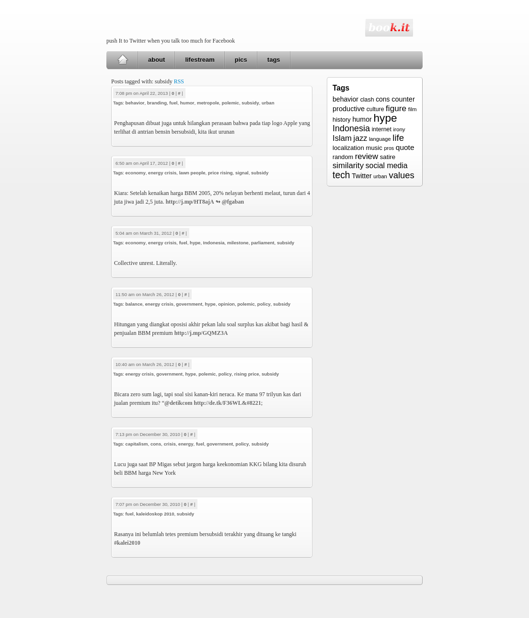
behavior (135, 102)
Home (122, 60)
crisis (170, 443)
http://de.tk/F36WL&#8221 (227, 403)
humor (187, 102)
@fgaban (233, 201)
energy (185, 443)
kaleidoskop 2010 (155, 513)
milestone (238, 242)
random (343, 157)
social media (387, 165)
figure (396, 108)
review (366, 156)
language (380, 139)
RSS (179, 81)
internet (381, 129)
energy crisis (162, 172)
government (189, 304)
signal (242, 172)
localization (348, 147)
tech (341, 175)
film (412, 109)
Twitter (361, 176)
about (156, 59)
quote (405, 147)
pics (241, 59)
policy (264, 304)
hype (195, 242)
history (342, 119)
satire (388, 156)
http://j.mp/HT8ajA (190, 201)
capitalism (137, 443)
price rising (220, 172)
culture (375, 109)
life (398, 138)
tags (273, 59)
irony (399, 129)
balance (134, 304)
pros (389, 148)
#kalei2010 (127, 542)
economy (136, 172)
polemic (230, 102)
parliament (263, 242)
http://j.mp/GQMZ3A (201, 333)
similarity (348, 165)
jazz (361, 138)
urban (268, 102)
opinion (226, 304)
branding (157, 102)
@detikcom (178, 403)
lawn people (192, 172)
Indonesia (214, 242)
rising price (246, 374)
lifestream (199, 59)
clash (367, 99)
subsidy (250, 102)
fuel (173, 102)
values (401, 175)
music (374, 147)
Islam (342, 138)
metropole (208, 102)
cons (155, 443)
